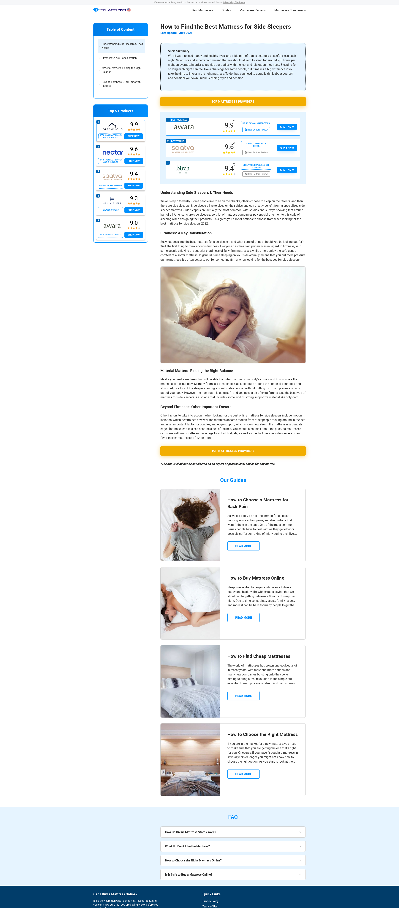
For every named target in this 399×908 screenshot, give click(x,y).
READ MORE (239, 546)
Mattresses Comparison (290, 10)
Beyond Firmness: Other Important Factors (122, 83)
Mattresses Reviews (253, 10)
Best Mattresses (202, 10)
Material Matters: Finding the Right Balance (122, 69)
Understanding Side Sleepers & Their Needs (122, 45)
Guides (226, 10)
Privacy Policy (210, 900)
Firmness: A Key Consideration (119, 57)
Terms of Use (209, 906)
